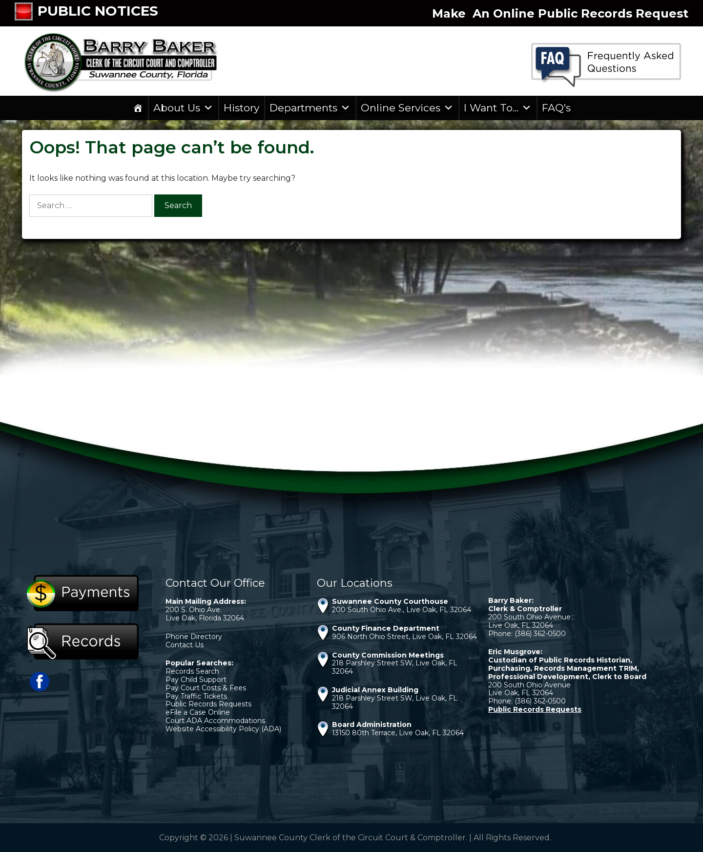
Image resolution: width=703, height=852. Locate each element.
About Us (183, 108)
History (241, 108)
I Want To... (498, 108)
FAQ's (556, 108)
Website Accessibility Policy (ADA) (223, 728)
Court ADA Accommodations (215, 720)
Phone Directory (193, 636)
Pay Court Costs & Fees (205, 687)
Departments (310, 108)
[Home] (138, 108)
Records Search (192, 671)
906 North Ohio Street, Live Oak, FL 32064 (404, 636)
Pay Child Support (196, 679)
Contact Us (184, 644)
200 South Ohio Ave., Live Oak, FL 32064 (401, 609)
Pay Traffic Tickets (196, 696)
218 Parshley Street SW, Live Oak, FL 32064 (394, 667)
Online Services (407, 108)
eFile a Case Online (197, 712)
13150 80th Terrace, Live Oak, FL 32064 (398, 732)
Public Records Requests (208, 704)
